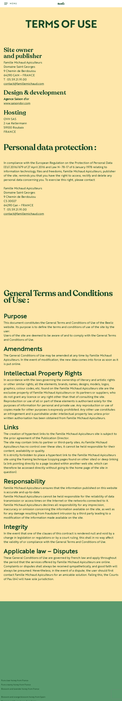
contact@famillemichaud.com (24, 84)
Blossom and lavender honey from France (20, 689)
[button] (10, 3)
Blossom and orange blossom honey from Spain (23, 697)
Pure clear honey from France (14, 681)
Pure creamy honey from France (16, 685)
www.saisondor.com (17, 103)
